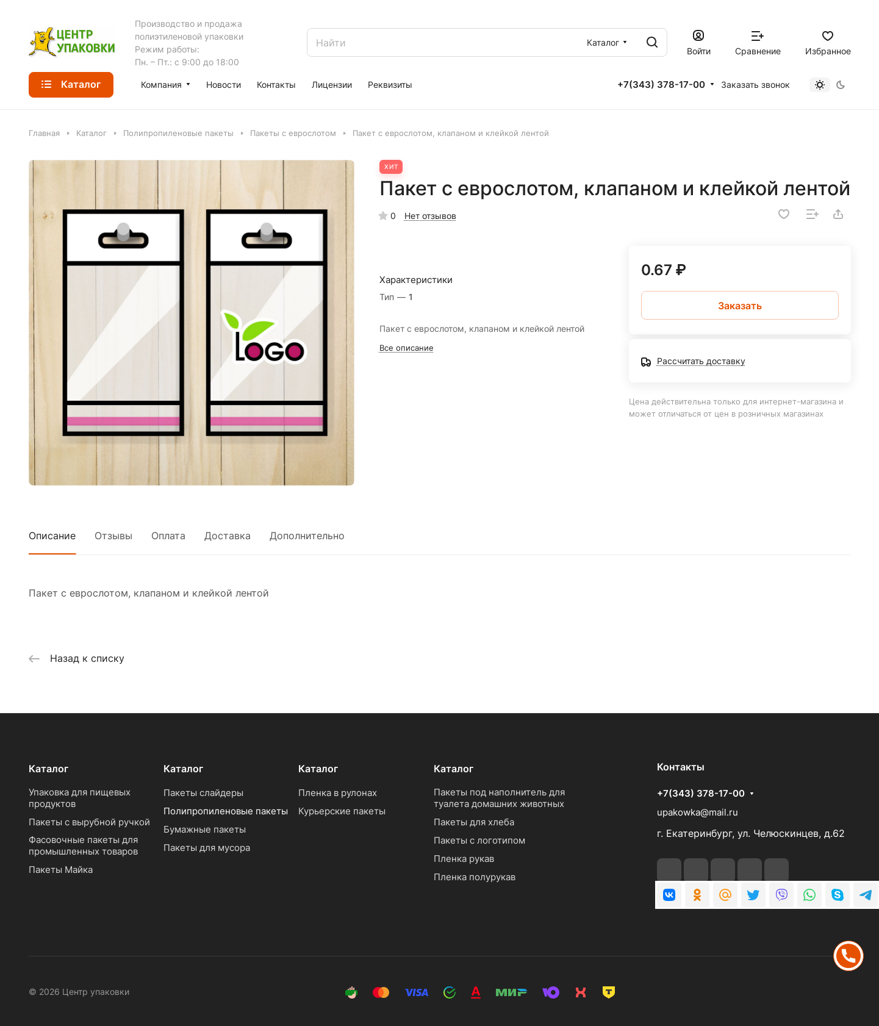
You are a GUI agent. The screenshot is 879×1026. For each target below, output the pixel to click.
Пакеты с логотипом (479, 840)
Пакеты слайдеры (203, 792)
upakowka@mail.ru (697, 812)
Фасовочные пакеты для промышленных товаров (83, 845)
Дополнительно (307, 535)
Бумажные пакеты (204, 829)
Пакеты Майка (61, 869)
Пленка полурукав (474, 877)
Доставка (227, 535)
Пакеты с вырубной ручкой (89, 822)
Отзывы (113, 535)
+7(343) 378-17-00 (661, 84)
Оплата (168, 535)
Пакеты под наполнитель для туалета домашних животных (499, 797)
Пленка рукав (464, 858)
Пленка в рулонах (337, 792)
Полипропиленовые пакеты (225, 811)
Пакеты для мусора (206, 847)
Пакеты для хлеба (474, 822)
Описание (52, 535)
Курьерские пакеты (342, 811)
